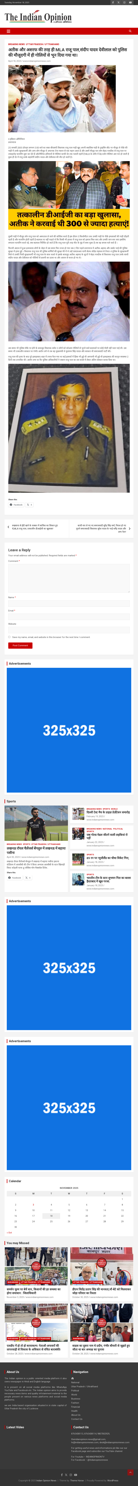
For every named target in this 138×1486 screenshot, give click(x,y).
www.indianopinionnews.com (37, 61)
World (114, 809)
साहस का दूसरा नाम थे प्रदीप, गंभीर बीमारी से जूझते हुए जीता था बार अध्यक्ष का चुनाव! (101, 1347)
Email (11, 610)
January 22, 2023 (95, 842)
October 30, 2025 (80, 1297)
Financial (75, 1407)
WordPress (112, 1480)
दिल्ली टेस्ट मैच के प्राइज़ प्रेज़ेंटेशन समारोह (108, 812)
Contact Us (76, 1419)
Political (118, 829)
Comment (14, 561)
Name (12, 597)
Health (74, 1411)
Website (12, 624)
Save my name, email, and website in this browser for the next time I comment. (51, 637)
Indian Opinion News (46, 1480)
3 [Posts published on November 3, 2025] (33, 1204)
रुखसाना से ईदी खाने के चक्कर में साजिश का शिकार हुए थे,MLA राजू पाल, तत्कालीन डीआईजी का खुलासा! (35, 527)
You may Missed (18, 1243)
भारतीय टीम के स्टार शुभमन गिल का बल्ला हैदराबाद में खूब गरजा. (109, 879)
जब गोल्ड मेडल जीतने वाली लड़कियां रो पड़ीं (107, 836)
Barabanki (13, 1282)
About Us (75, 1415)
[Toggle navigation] (8, 31)
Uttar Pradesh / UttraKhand (42, 44)
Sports (11, 801)
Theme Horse (77, 1480)
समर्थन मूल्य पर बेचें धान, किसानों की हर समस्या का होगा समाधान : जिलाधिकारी (33, 1291)
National (107, 829)
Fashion (75, 1402)
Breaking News (16, 44)
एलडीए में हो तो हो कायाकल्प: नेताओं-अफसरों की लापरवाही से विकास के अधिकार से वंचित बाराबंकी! (33, 1347)
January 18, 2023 (95, 862)
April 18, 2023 (14, 61)
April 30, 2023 (13, 857)
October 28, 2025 (15, 1353)
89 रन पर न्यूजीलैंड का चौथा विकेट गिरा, (108, 858)
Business (75, 1398)
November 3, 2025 (15, 1297)
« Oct (9, 1232)
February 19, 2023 (95, 816)
